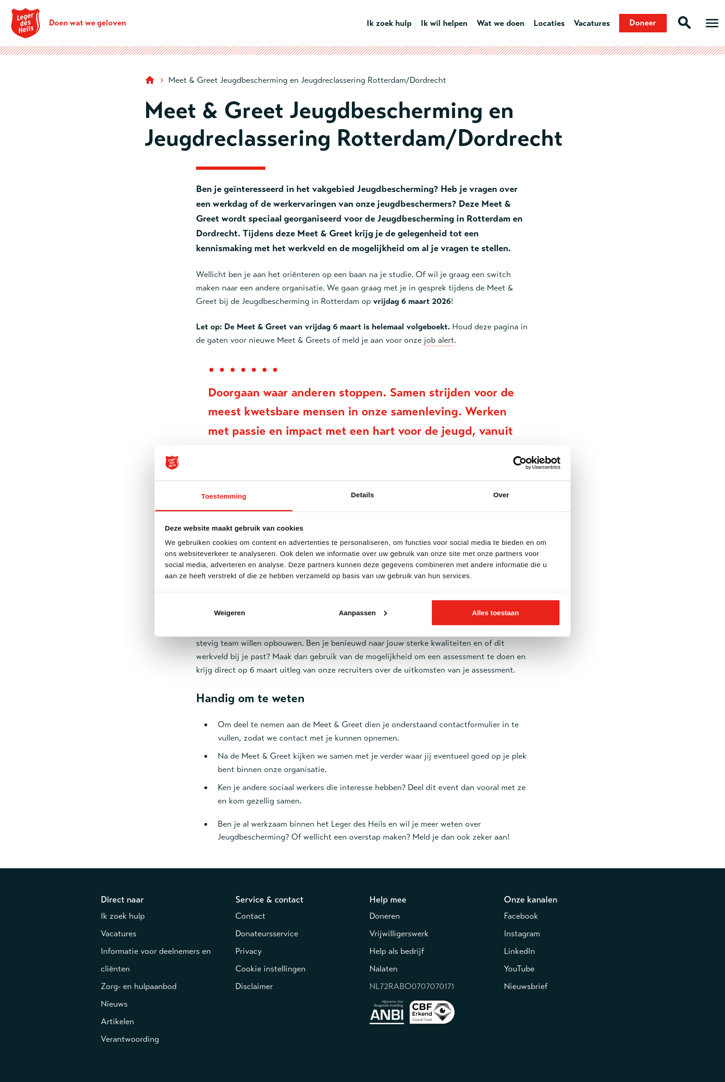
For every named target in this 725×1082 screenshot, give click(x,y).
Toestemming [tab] (223, 496)
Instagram (522, 933)
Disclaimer (254, 986)
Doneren (384, 916)
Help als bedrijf (396, 951)
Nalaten (383, 969)
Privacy (248, 951)
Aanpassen (363, 612)
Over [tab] (501, 495)
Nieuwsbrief (525, 986)
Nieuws (114, 1004)
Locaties (548, 23)
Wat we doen (500, 23)
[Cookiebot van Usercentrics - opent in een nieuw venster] (519, 463)
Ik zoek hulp (388, 23)
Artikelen (117, 1021)
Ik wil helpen (443, 23)
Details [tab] (362, 495)
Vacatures (591, 23)
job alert (439, 340)
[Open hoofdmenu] (712, 23)
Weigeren (229, 612)
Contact (250, 916)
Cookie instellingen (270, 969)
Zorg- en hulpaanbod (139, 986)
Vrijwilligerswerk (399, 933)
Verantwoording (130, 1039)
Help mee (387, 899)
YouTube (519, 969)
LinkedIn (519, 951)
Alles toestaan (495, 612)
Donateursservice (266, 933)
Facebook (521, 916)
